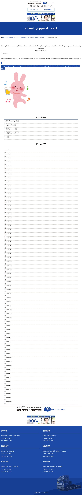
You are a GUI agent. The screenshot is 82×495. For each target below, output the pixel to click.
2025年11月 (9, 170)
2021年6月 (8, 381)
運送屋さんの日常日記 (11, 129)
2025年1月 (8, 210)
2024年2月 (8, 254)
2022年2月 (8, 349)
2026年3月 (8, 154)
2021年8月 (8, 373)
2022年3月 (8, 345)
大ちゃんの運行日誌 (11, 125)
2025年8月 (8, 182)
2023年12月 (9, 262)
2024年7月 (8, 234)
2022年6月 (8, 333)
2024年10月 (9, 222)
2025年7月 (8, 186)
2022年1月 (8, 353)
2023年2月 (8, 301)
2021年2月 (8, 397)
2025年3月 (8, 202)
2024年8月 (8, 230)
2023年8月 (8, 278)
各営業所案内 (47, 9)
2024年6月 (8, 238)
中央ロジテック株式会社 (42, 492)
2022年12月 (9, 309)
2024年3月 (8, 250)
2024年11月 (9, 218)
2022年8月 (8, 325)
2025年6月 (8, 190)
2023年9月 (8, 274)
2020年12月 (9, 401)
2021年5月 (8, 385)
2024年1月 (8, 258)
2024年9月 (8, 226)
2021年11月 (9, 361)
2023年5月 (8, 290)
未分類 (7, 137)
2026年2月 (8, 158)
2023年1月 (8, 305)
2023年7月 (8, 282)
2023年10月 (9, 270)
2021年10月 (9, 365)
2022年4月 (8, 341)
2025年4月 (8, 198)
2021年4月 (8, 389)
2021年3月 (8, 393)
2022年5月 (8, 337)
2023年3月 (8, 297)
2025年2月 (8, 206)
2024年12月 (9, 214)
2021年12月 (9, 357)
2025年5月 (8, 194)
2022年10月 (9, 317)
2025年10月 (9, 174)
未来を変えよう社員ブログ (12, 133)
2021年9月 (8, 369)
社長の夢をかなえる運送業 (12, 121)
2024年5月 (8, 242)
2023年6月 (8, 286)
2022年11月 (9, 313)
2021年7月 (8, 377)
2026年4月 (8, 150)
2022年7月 (8, 329)
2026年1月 (8, 162)
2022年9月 (8, 321)
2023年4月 (8, 294)
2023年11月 (9, 266)
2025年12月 (9, 166)
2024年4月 (8, 246)
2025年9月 (8, 178)
